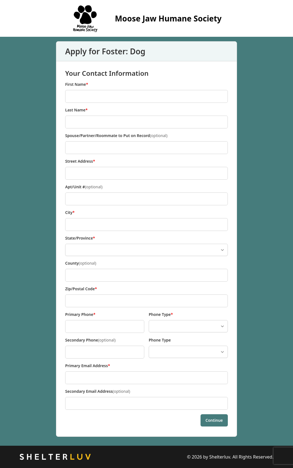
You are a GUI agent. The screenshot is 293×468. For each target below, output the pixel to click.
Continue (214, 420)
